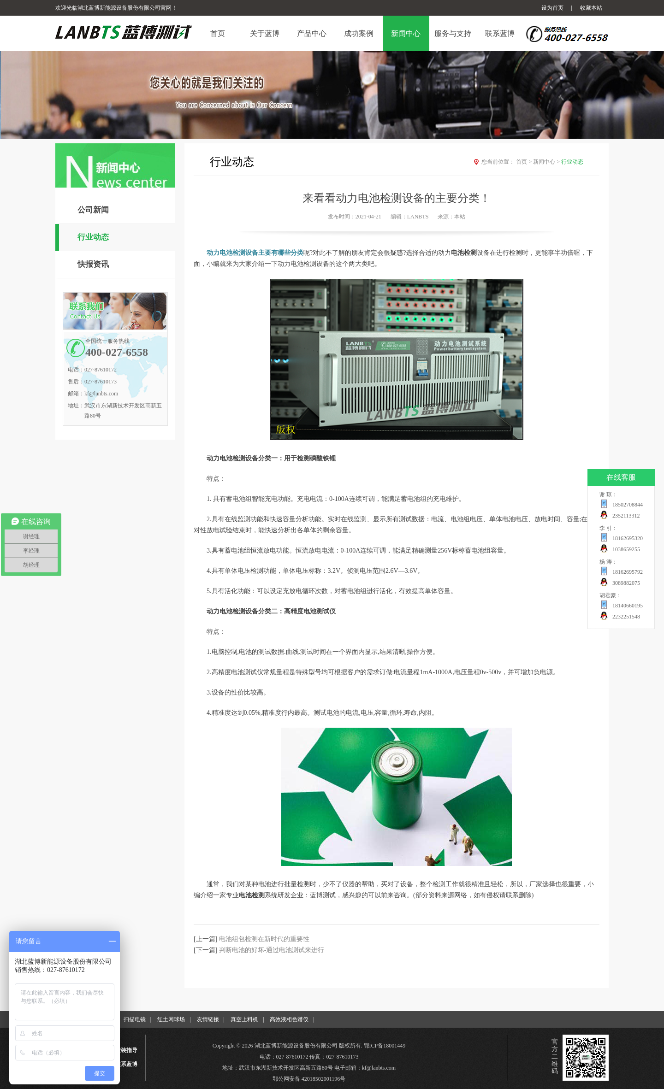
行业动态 (93, 237)
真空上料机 (244, 1019)
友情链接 (208, 1019)
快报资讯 (93, 264)
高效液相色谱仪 (289, 1019)
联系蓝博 (126, 1064)
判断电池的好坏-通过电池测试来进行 (272, 950)
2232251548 (626, 616)
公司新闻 (93, 210)
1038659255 (626, 549)
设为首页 (552, 8)
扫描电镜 (135, 1019)
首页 (524, 162)
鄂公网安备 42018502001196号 (309, 1079)
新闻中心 (547, 162)
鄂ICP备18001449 (385, 1045)
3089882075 (626, 583)
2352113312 (626, 515)
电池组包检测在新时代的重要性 (264, 939)
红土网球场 (171, 1019)
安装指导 (126, 1050)
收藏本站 (591, 8)
